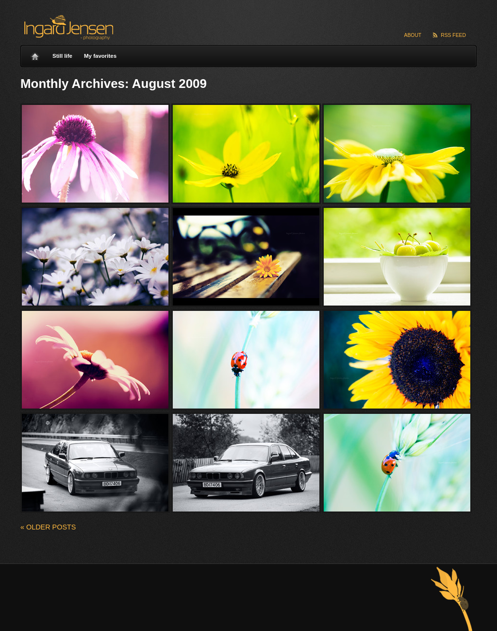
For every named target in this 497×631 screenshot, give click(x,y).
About (413, 35)
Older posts (48, 527)
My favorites (100, 56)
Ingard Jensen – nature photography (67, 27)
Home (35, 54)
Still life (62, 56)
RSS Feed (453, 35)
